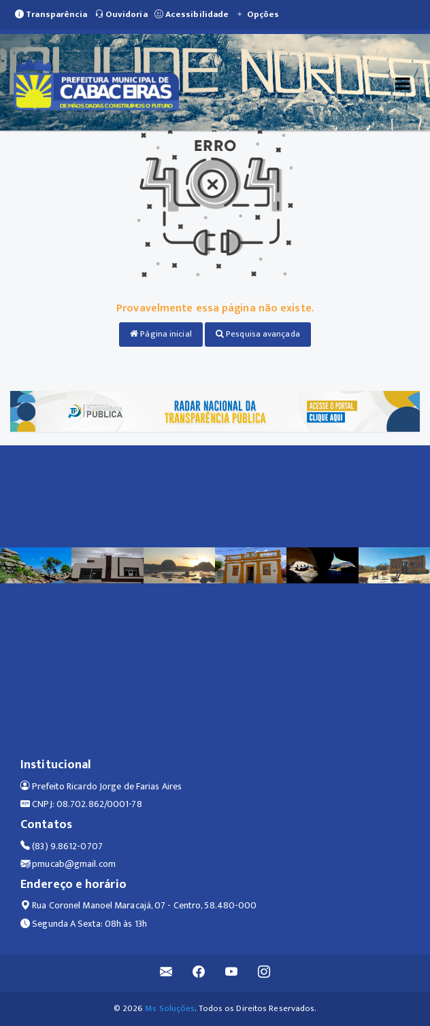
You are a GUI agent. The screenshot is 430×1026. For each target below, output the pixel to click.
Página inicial (161, 333)
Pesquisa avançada (258, 333)
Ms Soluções (170, 1008)
